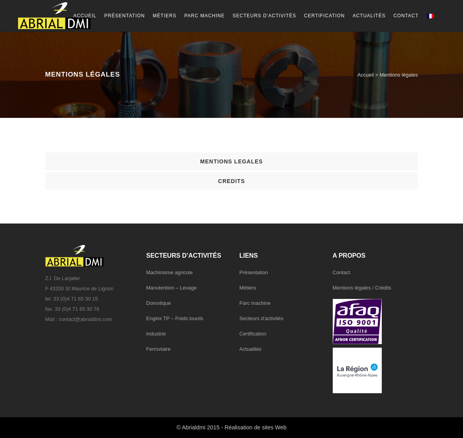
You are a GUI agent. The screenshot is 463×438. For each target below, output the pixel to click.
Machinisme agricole (169, 272)
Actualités (250, 349)
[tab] (231, 161)
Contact (341, 272)
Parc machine (254, 303)
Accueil (365, 75)
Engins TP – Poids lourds (175, 318)
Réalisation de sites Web (255, 427)
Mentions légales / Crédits (362, 288)
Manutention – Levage (171, 288)
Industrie (156, 334)
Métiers (247, 288)
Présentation (253, 272)
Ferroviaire (158, 349)
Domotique (158, 303)
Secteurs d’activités (261, 318)
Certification (252, 334)
